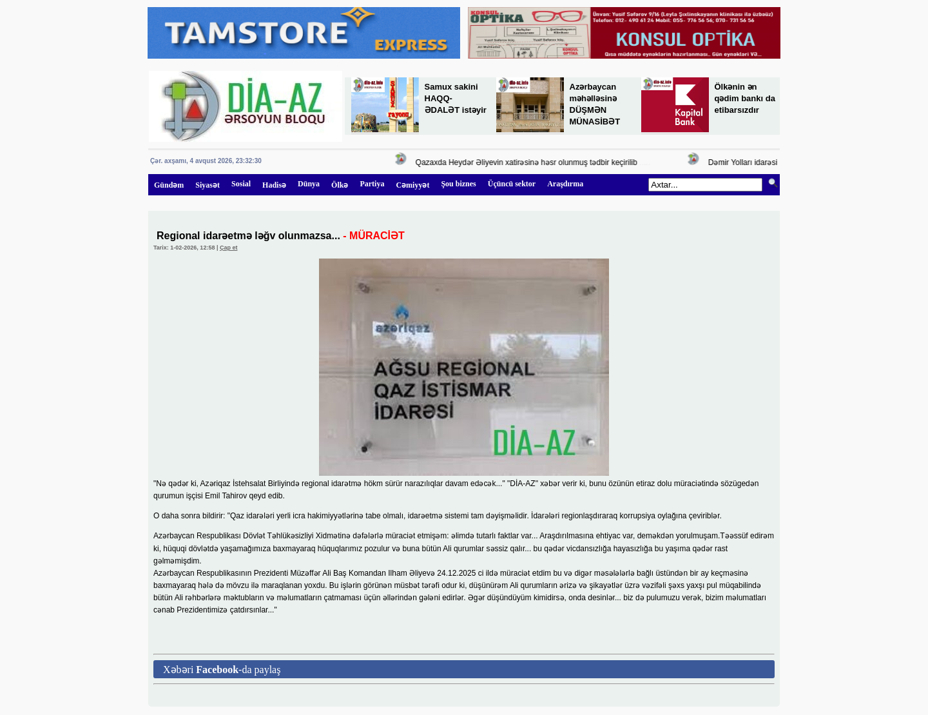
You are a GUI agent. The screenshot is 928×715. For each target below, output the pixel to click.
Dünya (309, 183)
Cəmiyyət (412, 185)
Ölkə (339, 185)
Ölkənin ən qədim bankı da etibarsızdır (745, 98)
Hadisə (274, 185)
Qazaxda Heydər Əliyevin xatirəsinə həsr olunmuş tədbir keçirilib (528, 162)
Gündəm (169, 185)
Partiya (372, 183)
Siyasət (207, 185)
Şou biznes (458, 183)
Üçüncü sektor (512, 183)
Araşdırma (565, 183)
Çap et (229, 247)
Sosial (241, 183)
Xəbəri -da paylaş (221, 669)
